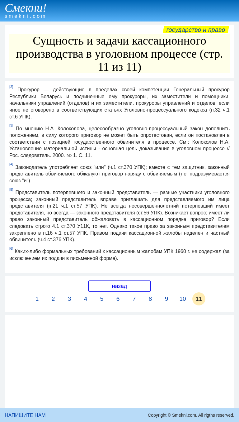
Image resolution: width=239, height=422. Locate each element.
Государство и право (196, 29)
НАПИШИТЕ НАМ (25, 415)
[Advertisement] (119, 361)
